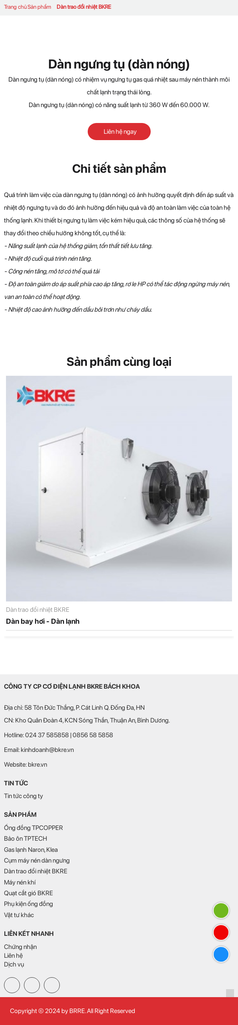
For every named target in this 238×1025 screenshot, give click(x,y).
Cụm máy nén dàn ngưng (37, 860)
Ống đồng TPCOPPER (33, 828)
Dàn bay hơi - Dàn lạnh (43, 621)
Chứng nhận (20, 947)
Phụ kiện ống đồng (28, 904)
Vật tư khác (19, 915)
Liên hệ (13, 955)
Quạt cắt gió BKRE (28, 893)
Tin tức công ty (23, 796)
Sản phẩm (39, 7)
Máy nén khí (19, 882)
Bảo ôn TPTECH (25, 838)
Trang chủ (15, 7)
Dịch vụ (14, 964)
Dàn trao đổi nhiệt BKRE (84, 7)
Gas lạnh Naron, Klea (31, 849)
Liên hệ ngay (119, 131)
